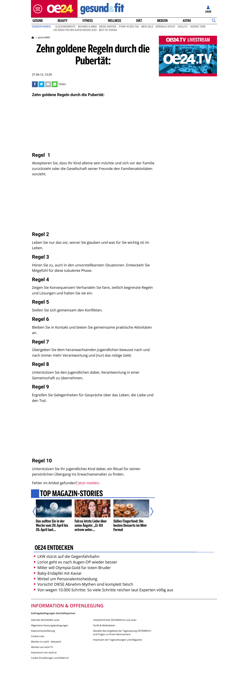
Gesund (38, 20)
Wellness (114, 20)
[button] (37, 9)
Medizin (162, 20)
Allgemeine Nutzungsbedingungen (49, 625)
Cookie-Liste (37, 636)
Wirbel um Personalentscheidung (65, 578)
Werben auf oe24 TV (42, 647)
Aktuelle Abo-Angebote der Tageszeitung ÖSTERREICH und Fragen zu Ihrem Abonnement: (122, 632)
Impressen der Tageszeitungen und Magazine (117, 639)
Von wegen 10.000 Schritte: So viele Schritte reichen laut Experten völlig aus (103, 589)
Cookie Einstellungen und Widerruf (50, 658)
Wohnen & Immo (87, 26)
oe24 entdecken (54, 548)
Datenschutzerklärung (43, 630)
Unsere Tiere (198, 26)
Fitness (88, 20)
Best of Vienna (108, 30)
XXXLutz (183, 26)
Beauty (62, 20)
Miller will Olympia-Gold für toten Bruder (72, 567)
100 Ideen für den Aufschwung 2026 (75, 30)
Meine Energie (107, 26)
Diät (139, 20)
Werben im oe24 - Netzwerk (46, 641)
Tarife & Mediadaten (104, 625)
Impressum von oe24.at (44, 652)
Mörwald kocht (166, 26)
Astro (187, 20)
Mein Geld (147, 26)
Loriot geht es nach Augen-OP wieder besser (75, 562)
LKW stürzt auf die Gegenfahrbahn (66, 556)
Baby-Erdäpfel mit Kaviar (58, 573)
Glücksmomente (65, 26)
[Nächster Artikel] (149, 511)
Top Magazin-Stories (71, 494)
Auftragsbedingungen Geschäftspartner (53, 613)
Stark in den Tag (129, 26)
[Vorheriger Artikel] (37, 511)
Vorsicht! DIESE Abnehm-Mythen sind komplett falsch (83, 584)
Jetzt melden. (89, 483)
